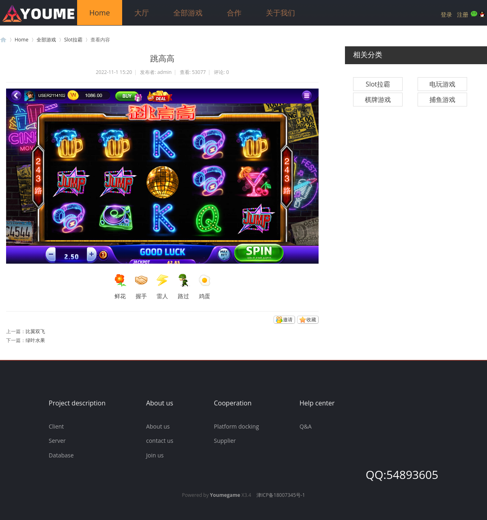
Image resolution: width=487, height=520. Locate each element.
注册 (462, 14)
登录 (446, 14)
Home (99, 12)
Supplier (225, 440)
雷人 (162, 287)
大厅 (141, 12)
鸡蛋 (204, 287)
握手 (141, 287)
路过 (183, 287)
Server (57, 440)
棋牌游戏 (378, 99)
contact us (159, 440)
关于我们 (280, 12)
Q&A (306, 426)
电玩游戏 (442, 84)
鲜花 (120, 287)
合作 (234, 12)
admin (164, 72)
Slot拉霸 (73, 39)
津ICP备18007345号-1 (280, 495)
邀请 (288, 319)
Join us (155, 455)
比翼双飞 (35, 331)
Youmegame (225, 495)
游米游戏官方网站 (3, 40)
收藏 (311, 319)
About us (158, 426)
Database (61, 455)
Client (56, 426)
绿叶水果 (35, 340)
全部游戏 (188, 12)
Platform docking (236, 426)
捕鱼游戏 (442, 99)
